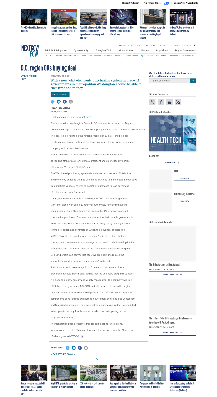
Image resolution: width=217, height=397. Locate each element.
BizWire (71, 354)
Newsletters (125, 45)
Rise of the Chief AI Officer (67, 55)
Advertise (186, 45)
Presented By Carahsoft (161, 269)
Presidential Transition (91, 55)
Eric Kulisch (30, 76)
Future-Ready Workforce (184, 194)
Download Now (173, 274)
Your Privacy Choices (156, 3)
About (163, 45)
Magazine (151, 45)
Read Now (173, 162)
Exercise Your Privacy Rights (186, 3)
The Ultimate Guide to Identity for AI (164, 264)
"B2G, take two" (59, 111)
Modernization (126, 50)
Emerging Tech (103, 50)
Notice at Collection (130, 3)
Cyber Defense (132, 55)
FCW (23, 79)
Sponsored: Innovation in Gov (181, 55)
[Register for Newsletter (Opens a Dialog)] (193, 80)
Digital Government (185, 50)
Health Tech (154, 156)
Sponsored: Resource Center (153, 55)
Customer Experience (113, 55)
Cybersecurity (81, 50)
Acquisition (162, 50)
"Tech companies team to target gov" (70, 117)
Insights (174, 45)
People (145, 50)
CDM (176, 171)
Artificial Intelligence (56, 50)
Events (138, 45)
